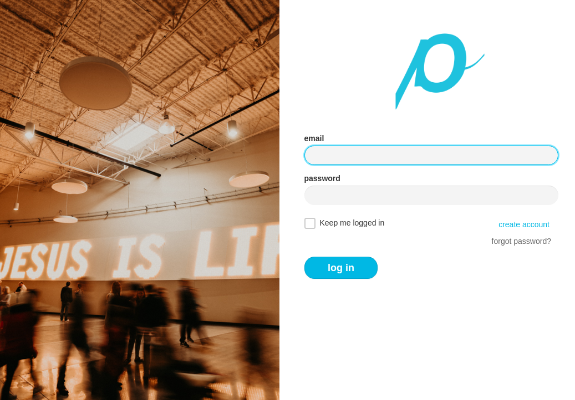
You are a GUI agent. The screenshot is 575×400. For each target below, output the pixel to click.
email (314, 138)
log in (341, 267)
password (322, 178)
